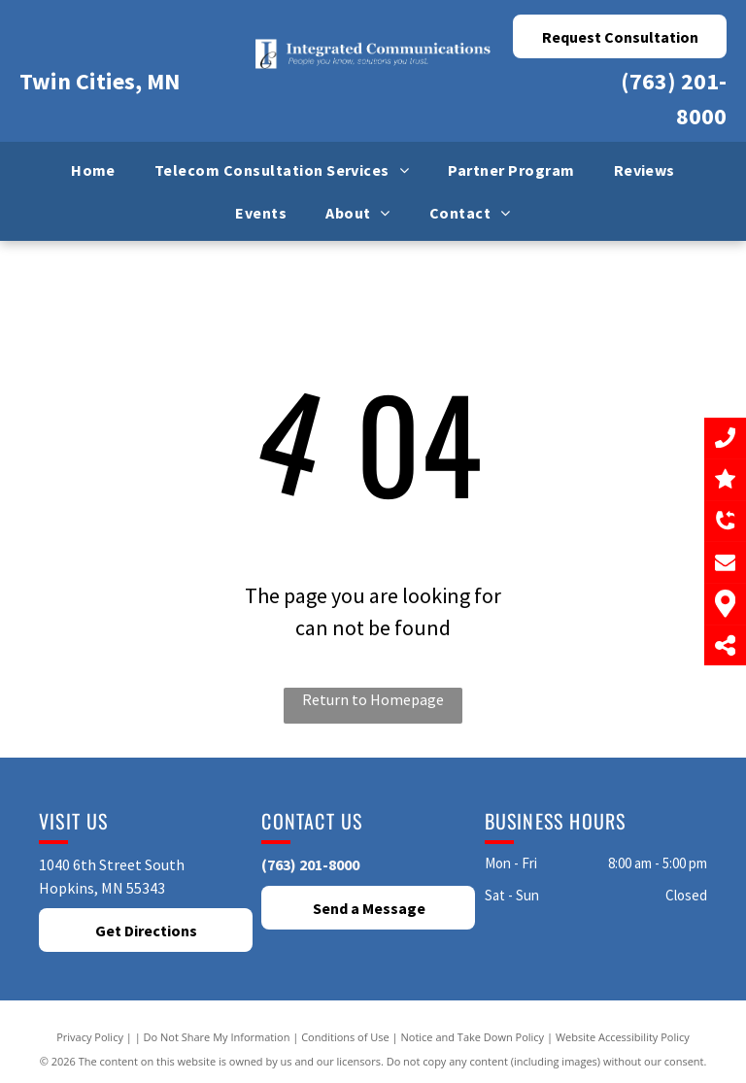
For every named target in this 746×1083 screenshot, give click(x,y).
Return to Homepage (373, 699)
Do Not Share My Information (217, 1037)
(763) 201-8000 (310, 864)
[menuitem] (93, 170)
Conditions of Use (345, 1037)
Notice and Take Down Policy (473, 1037)
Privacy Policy (89, 1037)
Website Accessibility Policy (623, 1037)
